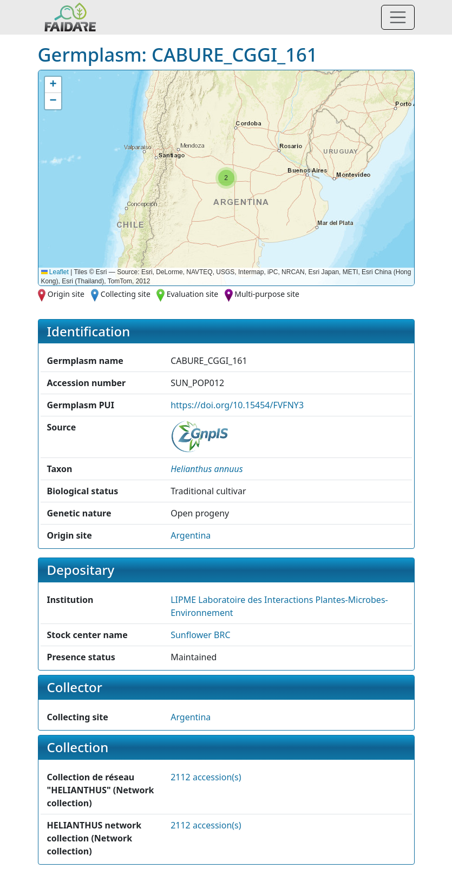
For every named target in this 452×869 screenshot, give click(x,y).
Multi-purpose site (266, 294)
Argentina (191, 535)
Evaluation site (193, 294)
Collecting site (125, 294)
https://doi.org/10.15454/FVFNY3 (237, 405)
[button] (226, 178)
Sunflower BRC (200, 635)
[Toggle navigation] (398, 17)
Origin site (66, 294)
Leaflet (55, 272)
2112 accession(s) (206, 777)
